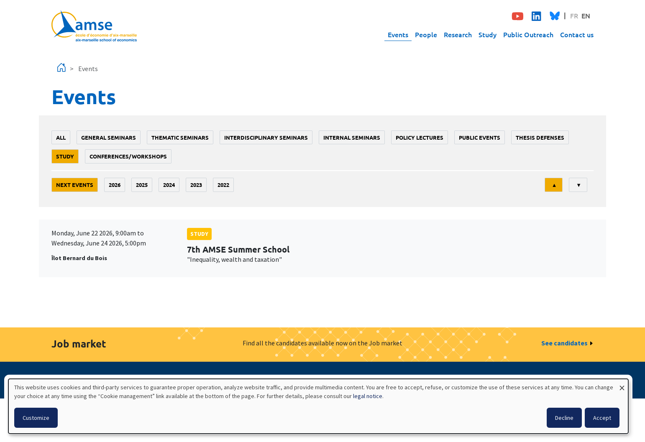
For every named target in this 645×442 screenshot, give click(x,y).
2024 (169, 184)
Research (458, 34)
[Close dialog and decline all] (622, 384)
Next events (74, 184)
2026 (114, 184)
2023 (196, 184)
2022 (223, 184)
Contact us (577, 34)
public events (479, 137)
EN (585, 15)
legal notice (367, 396)
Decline (564, 418)
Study (488, 34)
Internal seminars (351, 137)
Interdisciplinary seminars (266, 137)
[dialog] (318, 406)
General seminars (108, 137)
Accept (602, 418)
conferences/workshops (128, 156)
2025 (142, 184)
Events (398, 34)
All (61, 137)
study (65, 156)
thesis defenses (540, 137)
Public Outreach (528, 34)
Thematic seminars (180, 137)
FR (574, 15)
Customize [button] (36, 418)
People (426, 34)
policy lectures (419, 137)
